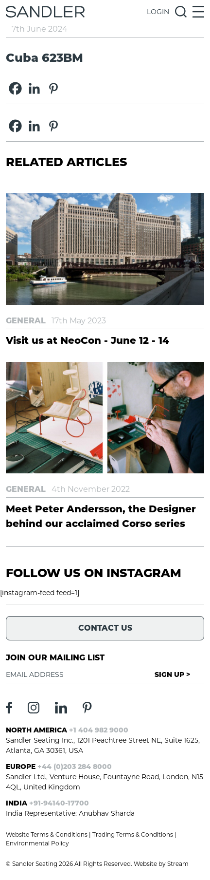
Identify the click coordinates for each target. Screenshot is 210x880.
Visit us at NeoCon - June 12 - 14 (87, 340)
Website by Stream (161, 863)
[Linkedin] (34, 88)
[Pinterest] (53, 88)
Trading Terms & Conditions (132, 834)
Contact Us (105, 628)
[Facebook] (15, 88)
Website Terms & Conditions (47, 834)
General (26, 320)
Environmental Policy (37, 843)
